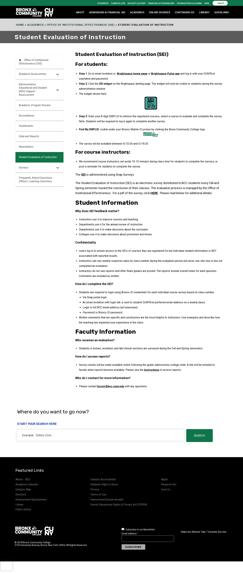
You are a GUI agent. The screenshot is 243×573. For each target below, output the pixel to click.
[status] (100, 435)
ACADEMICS (137, 12)
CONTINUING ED (184, 12)
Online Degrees (159, 12)
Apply (164, 479)
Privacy (94, 489)
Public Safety (23, 509)
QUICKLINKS (221, 12)
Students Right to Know (104, 484)
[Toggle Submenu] (57, 74)
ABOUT (80, 12)
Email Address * (130, 533)
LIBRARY (204, 12)
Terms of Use (98, 494)
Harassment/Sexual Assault (106, 499)
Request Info (168, 484)
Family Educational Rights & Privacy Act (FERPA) (118, 504)
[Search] (220, 3)
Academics (35, 24)
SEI (83, 174)
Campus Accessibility (103, 479)
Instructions (151, 369)
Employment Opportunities (31, 499)
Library (19, 504)
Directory (20, 494)
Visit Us (165, 489)
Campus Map (23, 489)
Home (20, 24)
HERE (154, 193)
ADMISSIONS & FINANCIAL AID (107, 12)
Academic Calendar (26, 484)
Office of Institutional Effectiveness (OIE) (81, 24)
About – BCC (22, 479)
